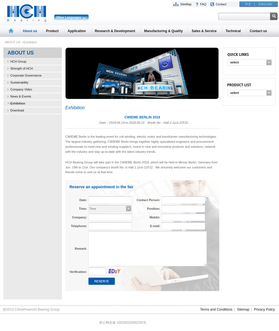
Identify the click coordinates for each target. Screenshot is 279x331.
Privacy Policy (264, 309)
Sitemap (243, 309)
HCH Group (18, 61)
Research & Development (115, 31)
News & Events (20, 96)
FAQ (203, 4)
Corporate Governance (26, 75)
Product (52, 31)
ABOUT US (12, 42)
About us (30, 31)
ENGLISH (265, 4)
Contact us (258, 31)
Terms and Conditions (216, 309)
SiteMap (185, 4)
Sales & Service (204, 31)
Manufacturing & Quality (163, 31)
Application (77, 31)
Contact (221, 4)
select (234, 62)
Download (17, 110)
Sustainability (19, 82)
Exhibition (17, 103)
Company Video (21, 89)
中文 (248, 4)
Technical (233, 31)
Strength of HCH (21, 68)
